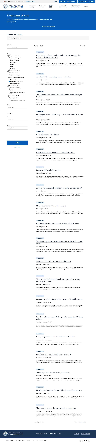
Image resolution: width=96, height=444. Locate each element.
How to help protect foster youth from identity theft (55, 152)
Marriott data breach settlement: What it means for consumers (59, 390)
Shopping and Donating (32, 6)
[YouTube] (86, 441)
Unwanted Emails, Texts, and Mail (17, 100)
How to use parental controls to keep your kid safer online (57, 223)
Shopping (12, 68)
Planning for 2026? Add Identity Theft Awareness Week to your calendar (59, 115)
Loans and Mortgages (15, 75)
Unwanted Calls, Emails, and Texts (63, 6)
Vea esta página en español (48, 26)
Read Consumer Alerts (71, 1)
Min (8, 116)
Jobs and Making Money (51, 6)
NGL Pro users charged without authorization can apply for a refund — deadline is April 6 (58, 56)
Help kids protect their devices (47, 134)
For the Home (13, 62)
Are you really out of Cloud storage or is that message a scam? (59, 188)
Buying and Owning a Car (16, 58)
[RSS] (89, 441)
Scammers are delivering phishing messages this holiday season (59, 299)
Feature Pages (39, 433)
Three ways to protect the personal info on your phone (56, 408)
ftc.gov (7, 440)
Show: (81, 45)
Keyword (9, 44)
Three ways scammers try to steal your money (52, 372)
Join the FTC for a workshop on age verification (53, 77)
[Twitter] (82, 441)
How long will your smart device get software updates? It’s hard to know (59, 318)
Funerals (12, 64)
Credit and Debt (13, 73)
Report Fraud (62, 1)
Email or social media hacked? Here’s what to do (54, 354)
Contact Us (18, 440)
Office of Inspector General (41, 440)
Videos (59, 433)
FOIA (33, 440)
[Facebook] (80, 441)
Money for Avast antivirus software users (51, 206)
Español (55, 1)
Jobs (11, 90)
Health (11, 66)
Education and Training (15, 87)
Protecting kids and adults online (48, 170)
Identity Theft (13, 79)
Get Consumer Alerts (82, 1)
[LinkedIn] (84, 441)
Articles (45, 433)
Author (8, 104)
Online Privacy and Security (16, 81)
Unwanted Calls (13, 98)
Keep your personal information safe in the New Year (55, 337)
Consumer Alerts (52, 433)
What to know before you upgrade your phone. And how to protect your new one (58, 280)
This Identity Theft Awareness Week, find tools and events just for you (59, 95)
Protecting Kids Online (15, 83)
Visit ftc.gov (91, 1)
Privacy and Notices (26, 440)
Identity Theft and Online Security (76, 6)
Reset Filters (19, 34)
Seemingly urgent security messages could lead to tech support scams (59, 242)
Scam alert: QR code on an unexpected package (53, 261)
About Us (12, 440)
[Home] (14, 7)
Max (8, 125)
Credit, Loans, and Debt (42, 6)
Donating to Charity (14, 60)
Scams (86, 6)
